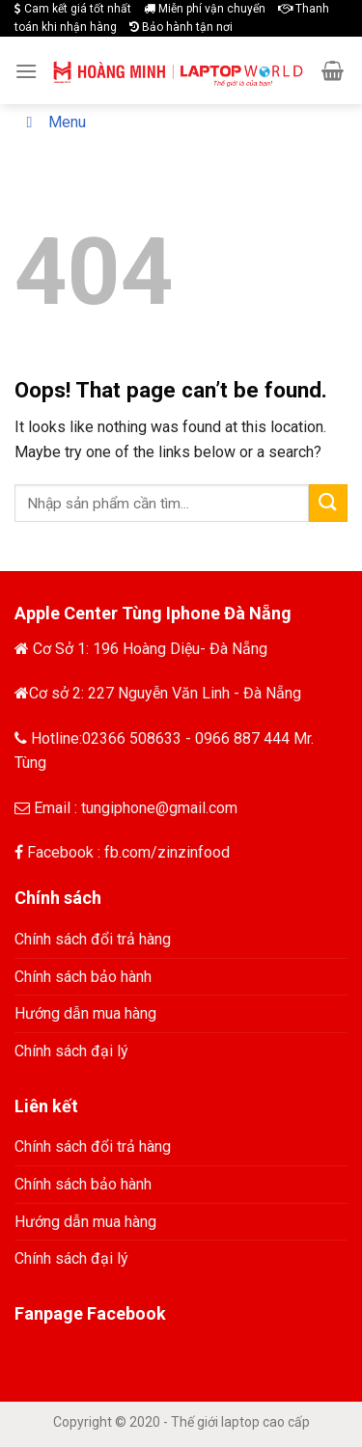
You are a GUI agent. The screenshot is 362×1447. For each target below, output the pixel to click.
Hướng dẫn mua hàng (85, 1013)
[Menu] (26, 71)
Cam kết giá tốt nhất (72, 8)
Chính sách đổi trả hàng (92, 939)
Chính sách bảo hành (83, 977)
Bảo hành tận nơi (181, 27)
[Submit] (328, 503)
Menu (52, 122)
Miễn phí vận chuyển (204, 8)
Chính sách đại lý (71, 1051)
